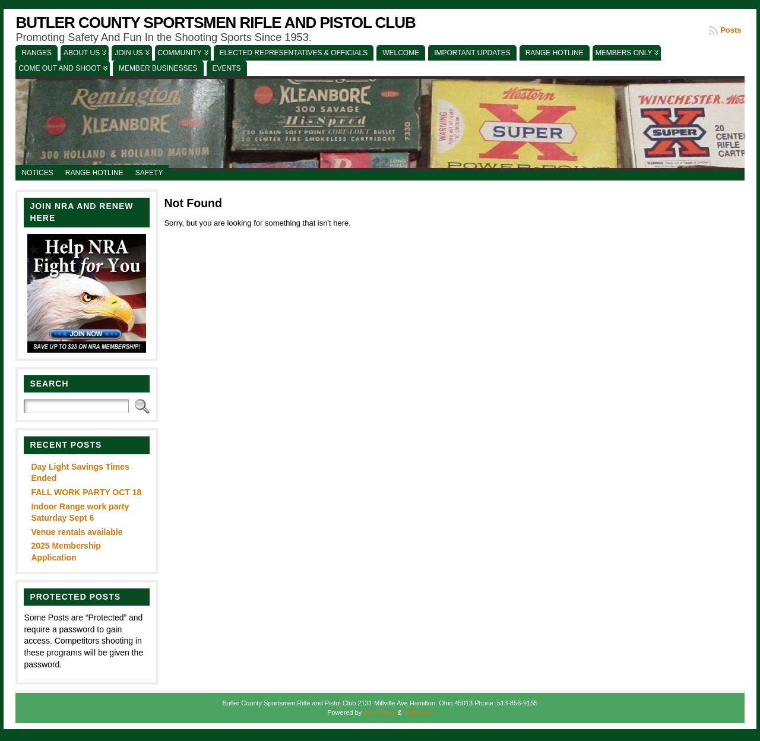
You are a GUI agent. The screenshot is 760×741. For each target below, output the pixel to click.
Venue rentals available (76, 532)
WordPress (379, 712)
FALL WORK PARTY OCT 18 (86, 492)
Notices (37, 173)
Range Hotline (94, 173)
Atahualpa (418, 712)
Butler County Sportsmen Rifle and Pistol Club (215, 22)
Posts (730, 30)
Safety (149, 173)
